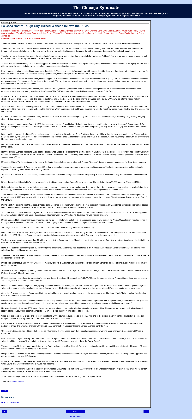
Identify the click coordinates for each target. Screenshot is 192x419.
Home (75, 412)
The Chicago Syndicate (96, 8)
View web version (75, 416)
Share (4, 391)
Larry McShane (17, 381)
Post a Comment (10, 402)
